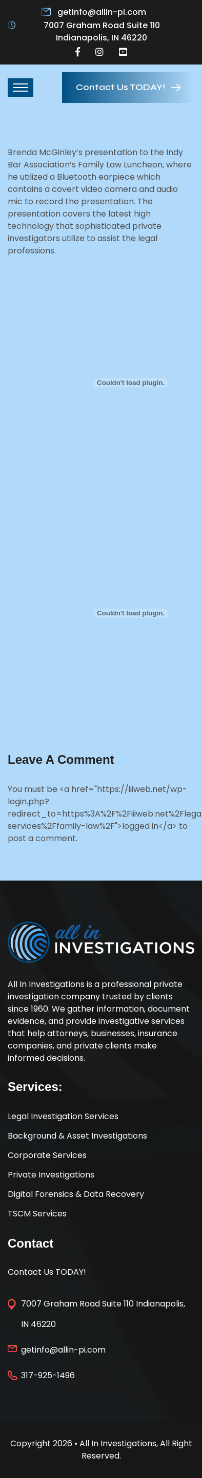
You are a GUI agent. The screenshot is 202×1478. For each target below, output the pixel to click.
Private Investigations (51, 1175)
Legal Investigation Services (63, 1116)
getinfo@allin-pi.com (101, 12)
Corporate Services (47, 1155)
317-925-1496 (48, 1375)
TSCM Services (37, 1213)
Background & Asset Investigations (77, 1136)
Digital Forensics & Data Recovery (76, 1194)
